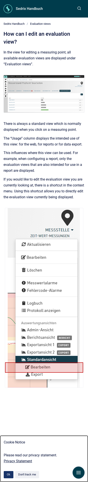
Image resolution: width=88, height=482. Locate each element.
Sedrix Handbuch (29, 9)
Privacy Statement (18, 461)
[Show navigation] (78, 472)
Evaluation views (40, 23)
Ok (8, 474)
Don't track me (27, 474)
